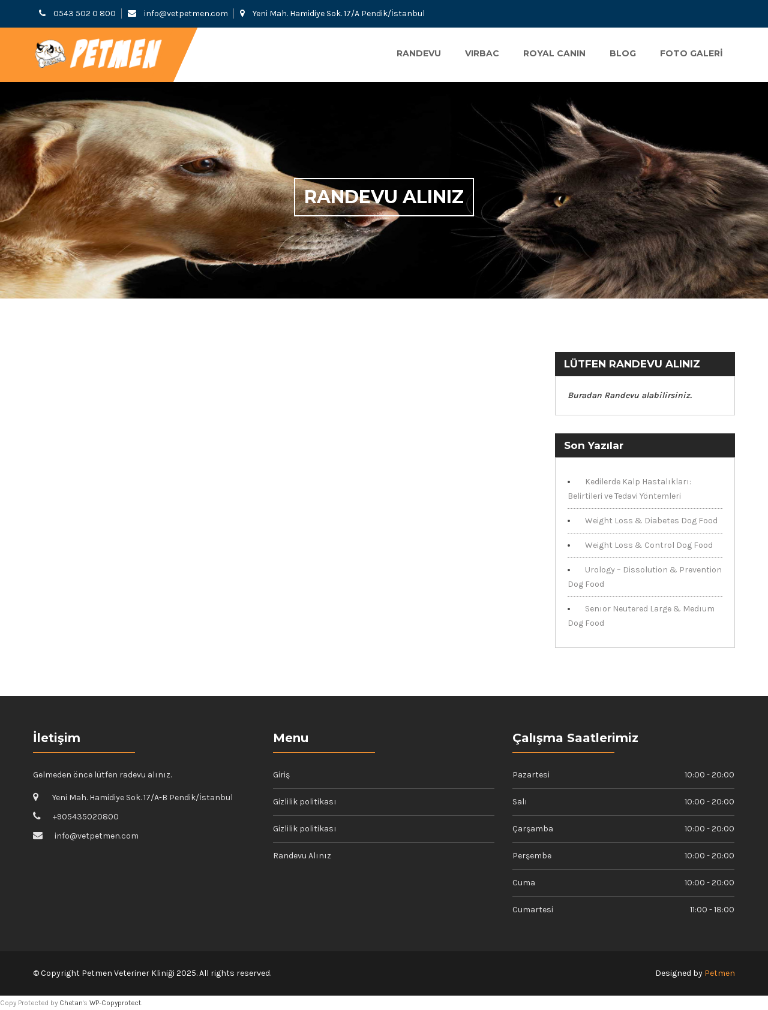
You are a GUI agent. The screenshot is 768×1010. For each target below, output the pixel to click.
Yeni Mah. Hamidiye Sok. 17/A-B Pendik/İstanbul (142, 797)
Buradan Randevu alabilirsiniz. (630, 395)
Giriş (281, 775)
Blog (623, 53)
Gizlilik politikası (305, 802)
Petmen (719, 973)
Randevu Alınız (302, 856)
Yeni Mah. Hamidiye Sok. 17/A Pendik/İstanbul (339, 13)
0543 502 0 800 (84, 13)
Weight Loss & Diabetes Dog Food (651, 520)
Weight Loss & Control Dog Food (649, 545)
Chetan (71, 1003)
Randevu (419, 53)
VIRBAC (482, 53)
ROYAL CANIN (554, 53)
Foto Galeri (691, 53)
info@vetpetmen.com (186, 13)
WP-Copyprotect (115, 1003)
